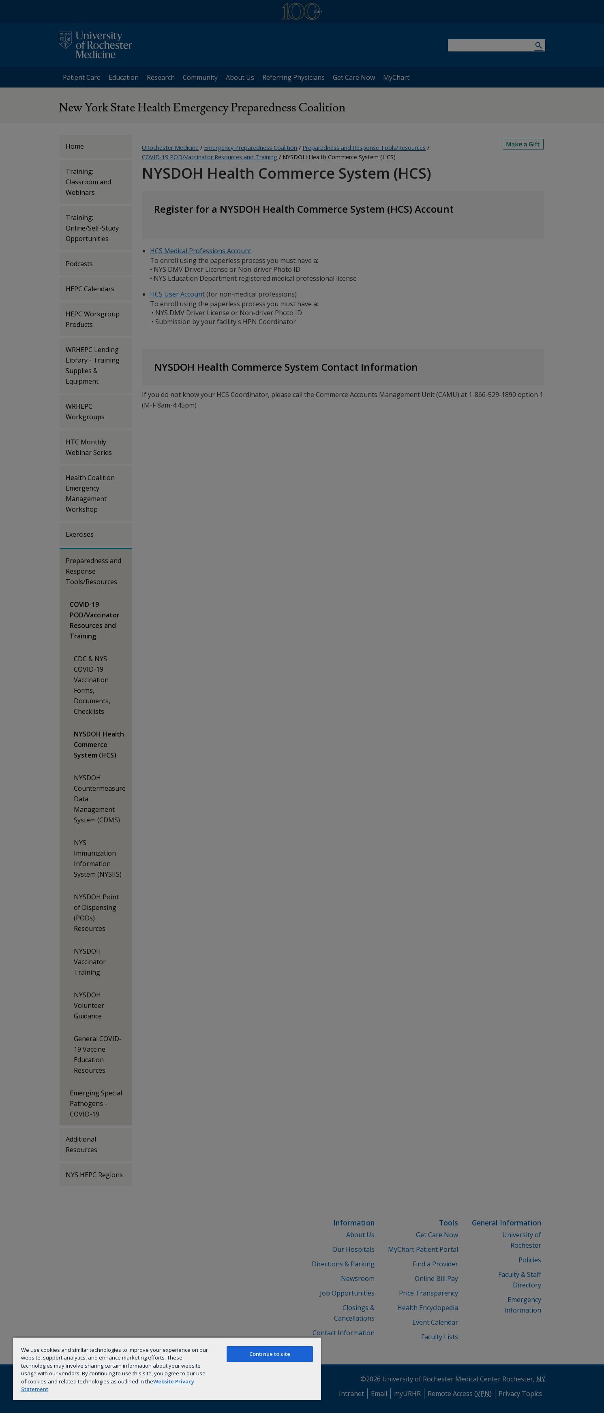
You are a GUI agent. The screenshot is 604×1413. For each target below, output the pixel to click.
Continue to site (269, 1354)
